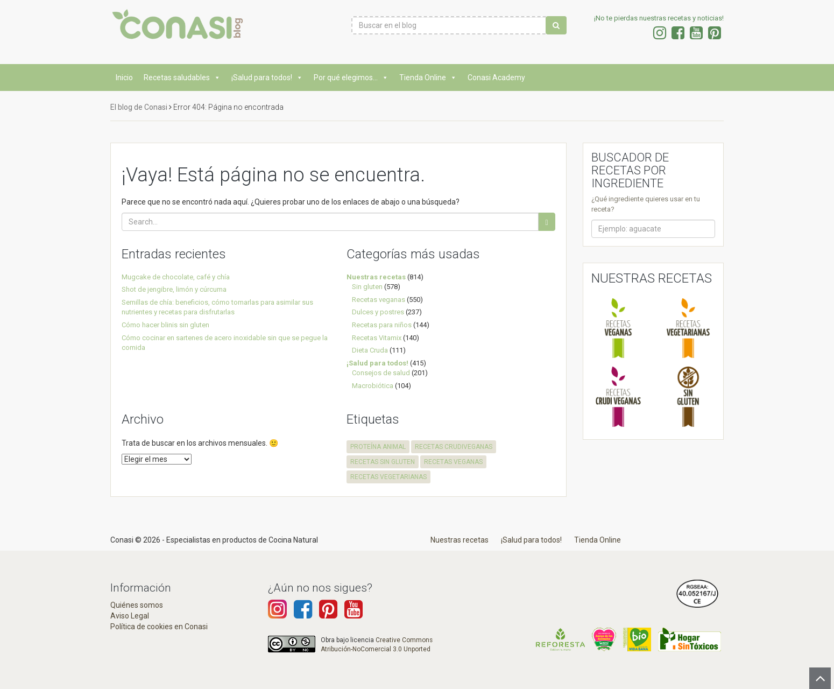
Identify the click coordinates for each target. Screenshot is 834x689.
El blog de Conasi (138, 107)
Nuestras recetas (376, 277)
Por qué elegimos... (351, 77)
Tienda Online (428, 77)
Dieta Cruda (370, 350)
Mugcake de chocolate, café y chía (176, 277)
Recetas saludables (182, 77)
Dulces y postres (378, 312)
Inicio (124, 77)
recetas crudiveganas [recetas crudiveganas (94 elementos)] (453, 447)
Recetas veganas (378, 300)
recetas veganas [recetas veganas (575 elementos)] (453, 462)
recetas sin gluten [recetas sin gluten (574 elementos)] (382, 462)
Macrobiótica (372, 386)
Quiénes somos (136, 605)
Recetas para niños (382, 325)
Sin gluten (367, 287)
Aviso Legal (129, 615)
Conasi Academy (496, 77)
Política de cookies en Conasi (159, 626)
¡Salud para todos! (267, 77)
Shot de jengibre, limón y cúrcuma (174, 289)
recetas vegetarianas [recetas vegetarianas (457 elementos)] (388, 477)
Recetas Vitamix (376, 338)
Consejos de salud (381, 373)
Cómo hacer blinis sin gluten (165, 325)
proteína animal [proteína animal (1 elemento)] (378, 447)
